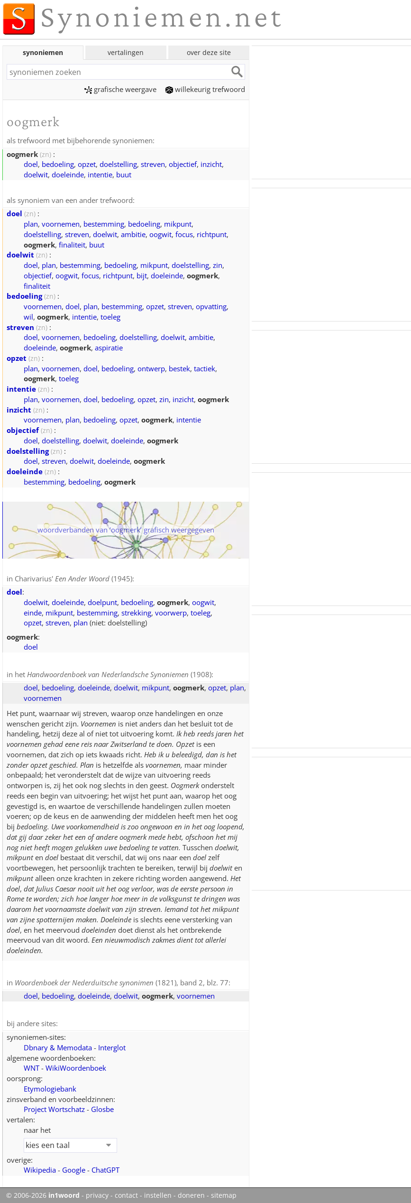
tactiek (204, 367)
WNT (31, 1065)
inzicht (211, 163)
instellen (158, 1192)
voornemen (61, 223)
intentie (100, 174)
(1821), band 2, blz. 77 (121, 980)
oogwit (160, 233)
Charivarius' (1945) (73, 577)
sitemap (224, 1192)
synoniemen (43, 52)
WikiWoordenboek (76, 1065)
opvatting (211, 305)
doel (31, 163)
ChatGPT (105, 1167)
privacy (97, 1192)
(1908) (119, 673)
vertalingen (126, 52)
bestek (179, 367)
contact (126, 1192)
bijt (142, 274)
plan (31, 223)
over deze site (209, 52)
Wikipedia (40, 1167)
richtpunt (212, 233)
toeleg (110, 316)
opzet (87, 163)
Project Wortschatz (54, 1106)
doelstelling (118, 163)
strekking (136, 611)
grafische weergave (120, 89)
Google (73, 1167)
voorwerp (171, 611)
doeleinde (68, 174)
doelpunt (102, 601)
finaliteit (72, 243)
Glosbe (102, 1106)
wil (28, 316)
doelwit (36, 174)
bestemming (103, 223)
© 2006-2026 (43, 1192)
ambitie (133, 233)
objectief (183, 163)
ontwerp (151, 367)
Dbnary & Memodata (58, 1044)
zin (217, 264)
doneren (191, 1192)
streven (153, 163)
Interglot (112, 1044)
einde (33, 611)
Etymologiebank (50, 1086)
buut (123, 174)
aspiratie (109, 346)
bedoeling (58, 163)
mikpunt (178, 223)
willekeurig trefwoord (205, 89)
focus (184, 233)
